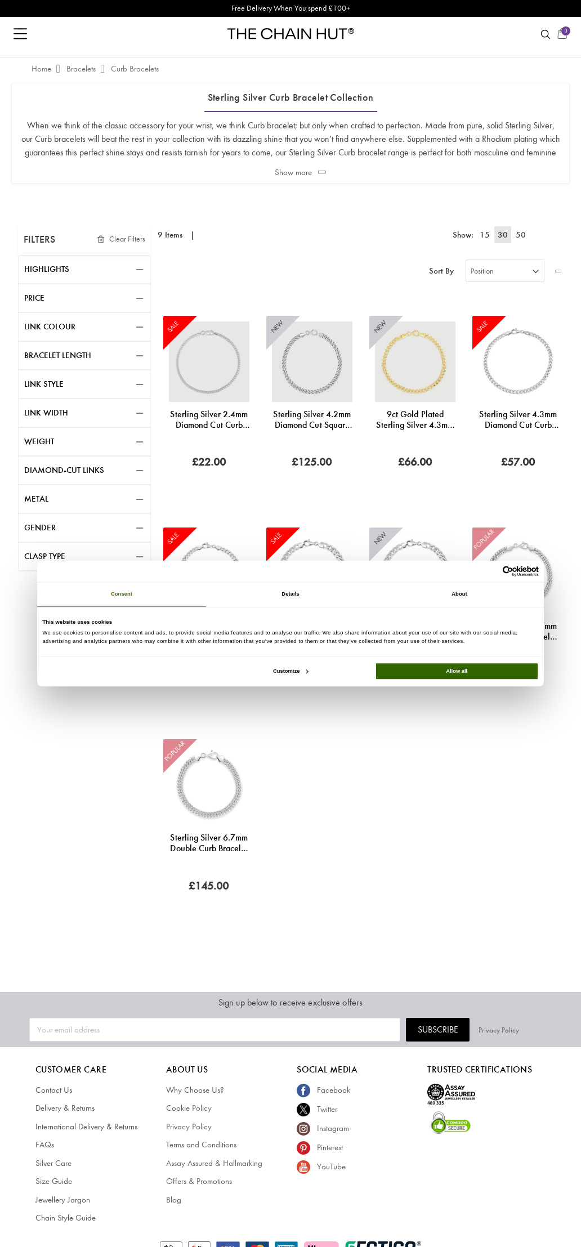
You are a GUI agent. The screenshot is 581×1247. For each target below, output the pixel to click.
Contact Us (53, 1090)
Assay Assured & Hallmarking (214, 1163)
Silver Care (53, 1163)
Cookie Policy (189, 1108)
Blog (173, 1200)
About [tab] (459, 594)
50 (521, 235)
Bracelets (82, 69)
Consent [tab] (121, 594)
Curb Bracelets (135, 69)
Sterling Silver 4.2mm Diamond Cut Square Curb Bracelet (312, 419)
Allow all (456, 671)
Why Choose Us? (195, 1090)
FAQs (44, 1144)
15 (487, 235)
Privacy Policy (531, 1029)
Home (42, 69)
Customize (290, 671)
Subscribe (470, 1029)
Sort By (441, 271)
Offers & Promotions (199, 1181)
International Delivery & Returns (86, 1126)
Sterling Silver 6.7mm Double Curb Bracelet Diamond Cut (209, 842)
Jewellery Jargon (62, 1200)
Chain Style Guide (65, 1218)
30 (504, 235)
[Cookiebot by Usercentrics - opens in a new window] (489, 571)
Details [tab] (290, 594)
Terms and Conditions (201, 1144)
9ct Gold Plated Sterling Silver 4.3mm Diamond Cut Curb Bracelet (415, 419)
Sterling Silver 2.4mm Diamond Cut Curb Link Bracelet (209, 419)
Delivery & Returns (65, 1108)
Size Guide (53, 1181)
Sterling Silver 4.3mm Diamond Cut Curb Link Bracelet (518, 419)
